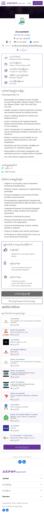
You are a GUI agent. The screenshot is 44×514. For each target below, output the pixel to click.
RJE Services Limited (22, 35)
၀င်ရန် (29, 3)
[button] (3, 3)
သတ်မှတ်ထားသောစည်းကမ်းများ (14, 506)
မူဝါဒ (3, 506)
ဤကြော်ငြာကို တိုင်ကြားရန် (10, 307)
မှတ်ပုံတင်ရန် (37, 3)
